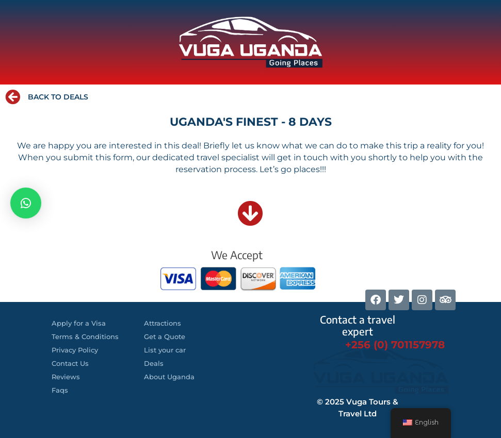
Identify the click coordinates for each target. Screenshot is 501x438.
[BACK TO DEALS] (12, 97)
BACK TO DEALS (58, 97)
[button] (25, 203)
